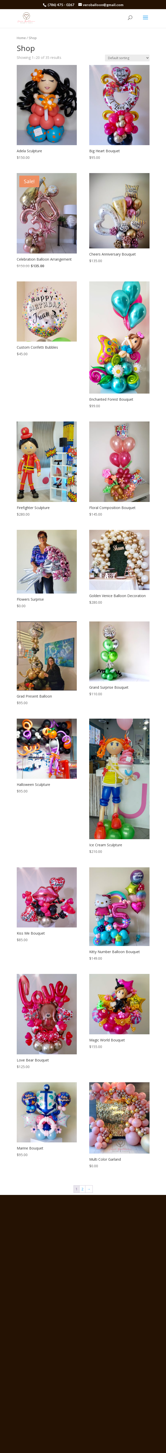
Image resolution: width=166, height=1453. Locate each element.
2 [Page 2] (82, 1189)
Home (21, 38)
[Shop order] (127, 58)
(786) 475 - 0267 (61, 5)
